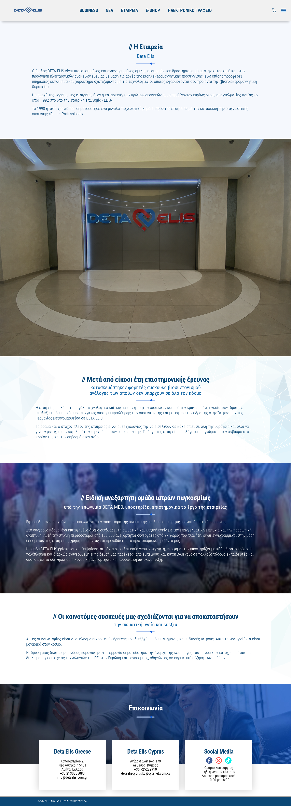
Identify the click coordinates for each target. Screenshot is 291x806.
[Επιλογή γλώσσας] (285, 10)
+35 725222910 (145, 769)
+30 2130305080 (72, 773)
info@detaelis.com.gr (72, 777)
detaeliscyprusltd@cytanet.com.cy (145, 773)
